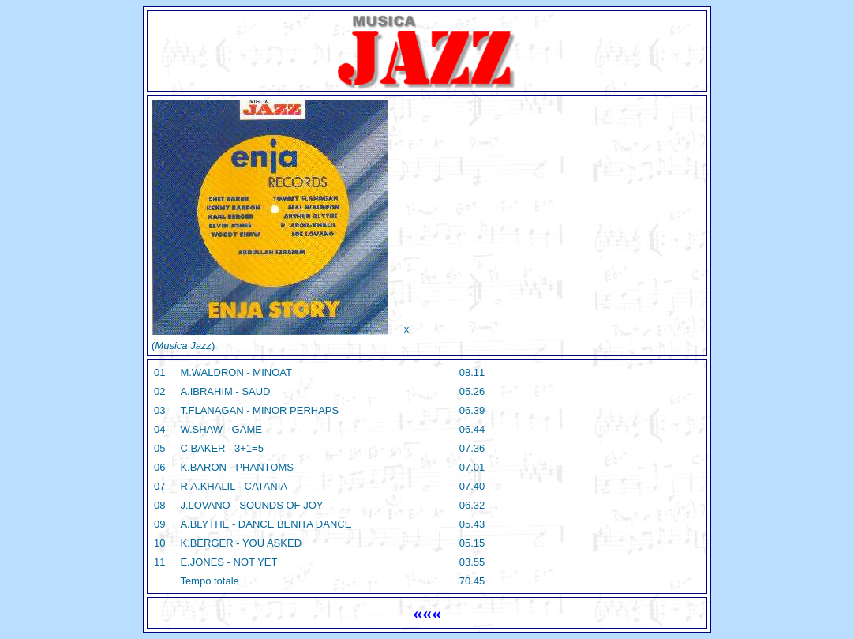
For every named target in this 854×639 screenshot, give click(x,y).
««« (427, 613)
